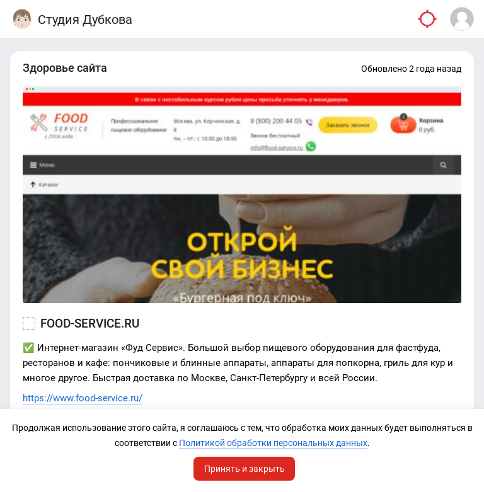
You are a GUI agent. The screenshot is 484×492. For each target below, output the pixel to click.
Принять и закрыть (244, 469)
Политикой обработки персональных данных (273, 443)
